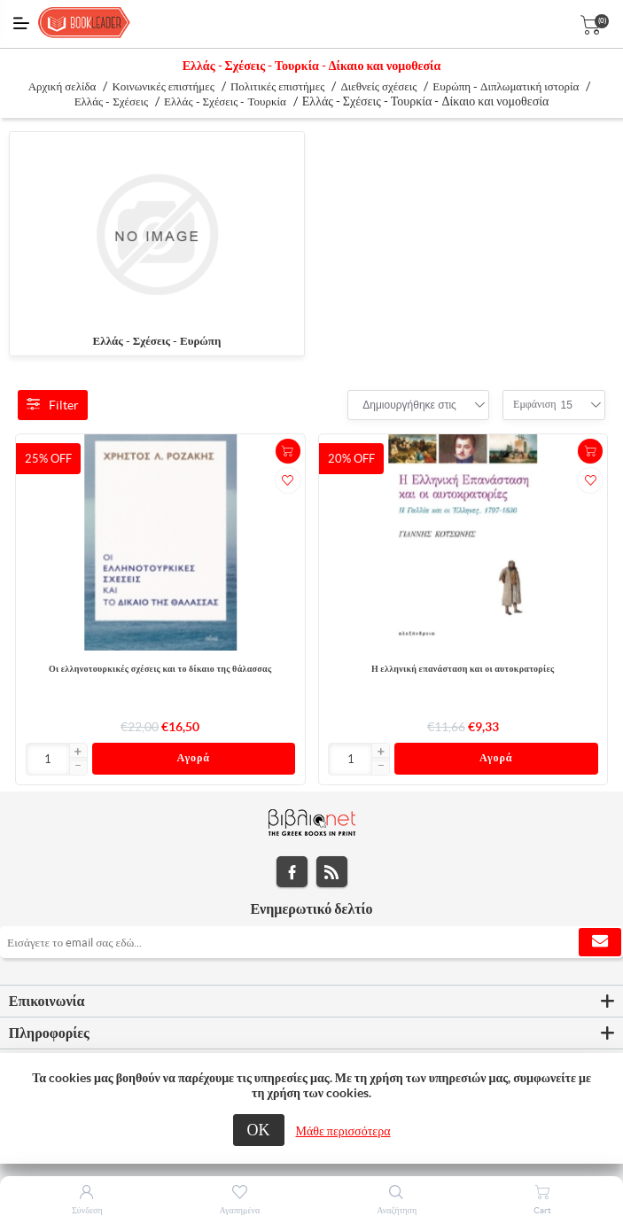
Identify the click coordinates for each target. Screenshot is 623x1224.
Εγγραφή (600, 945)
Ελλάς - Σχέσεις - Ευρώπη (157, 340)
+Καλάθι (288, 451)
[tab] (311, 1004)
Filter (53, 405)
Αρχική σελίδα (62, 86)
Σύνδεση (87, 1210)
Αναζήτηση (397, 1210)
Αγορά (193, 760)
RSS (331, 874)
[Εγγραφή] (311, 945)
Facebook (292, 874)
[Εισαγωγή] (48, 759)
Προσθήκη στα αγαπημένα (288, 480)
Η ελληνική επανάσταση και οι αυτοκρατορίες (463, 669)
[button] (78, 752)
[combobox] (409, 405)
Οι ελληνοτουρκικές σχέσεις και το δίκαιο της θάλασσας (160, 669)
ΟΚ (258, 1129)
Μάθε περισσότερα (343, 1131)
